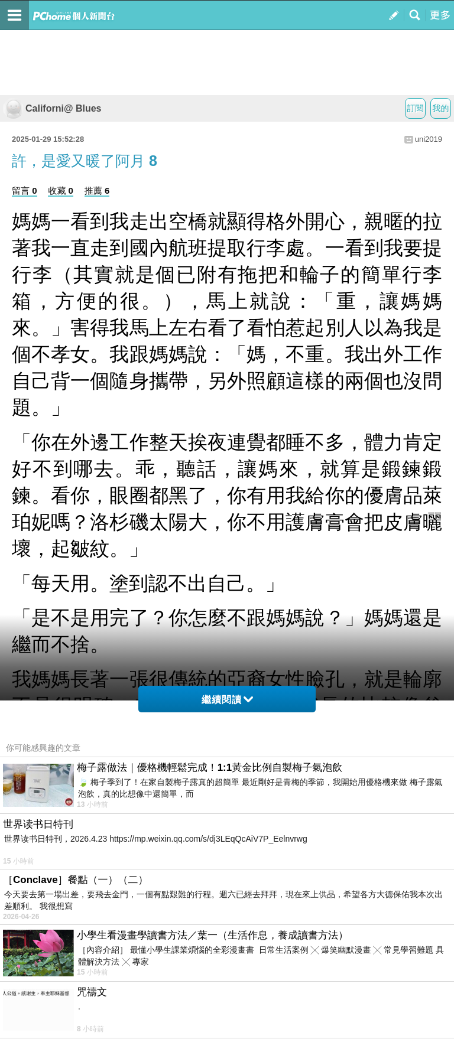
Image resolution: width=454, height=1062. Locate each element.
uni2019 (428, 139)
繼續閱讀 (227, 699)
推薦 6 (97, 190)
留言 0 (24, 190)
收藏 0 (60, 190)
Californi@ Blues (52, 108)
